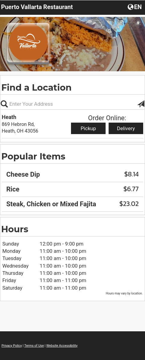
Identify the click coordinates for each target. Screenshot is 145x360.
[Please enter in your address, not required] (72, 104)
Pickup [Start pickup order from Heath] (88, 128)
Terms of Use (34, 346)
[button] (135, 7)
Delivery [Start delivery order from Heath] (126, 128)
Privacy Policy (12, 346)
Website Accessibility (62, 346)
